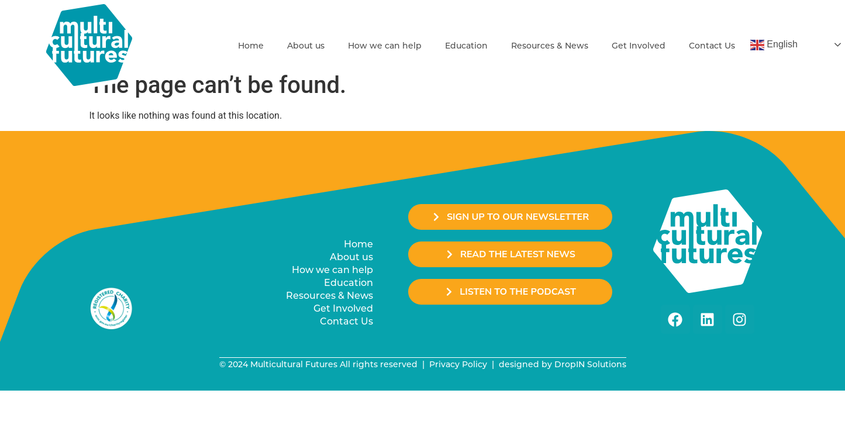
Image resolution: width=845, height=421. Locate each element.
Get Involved (638, 45)
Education (466, 45)
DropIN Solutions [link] (590, 364)
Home (251, 45)
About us (306, 45)
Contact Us (712, 45)
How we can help (385, 45)
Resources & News (549, 45)
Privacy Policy (458, 364)
